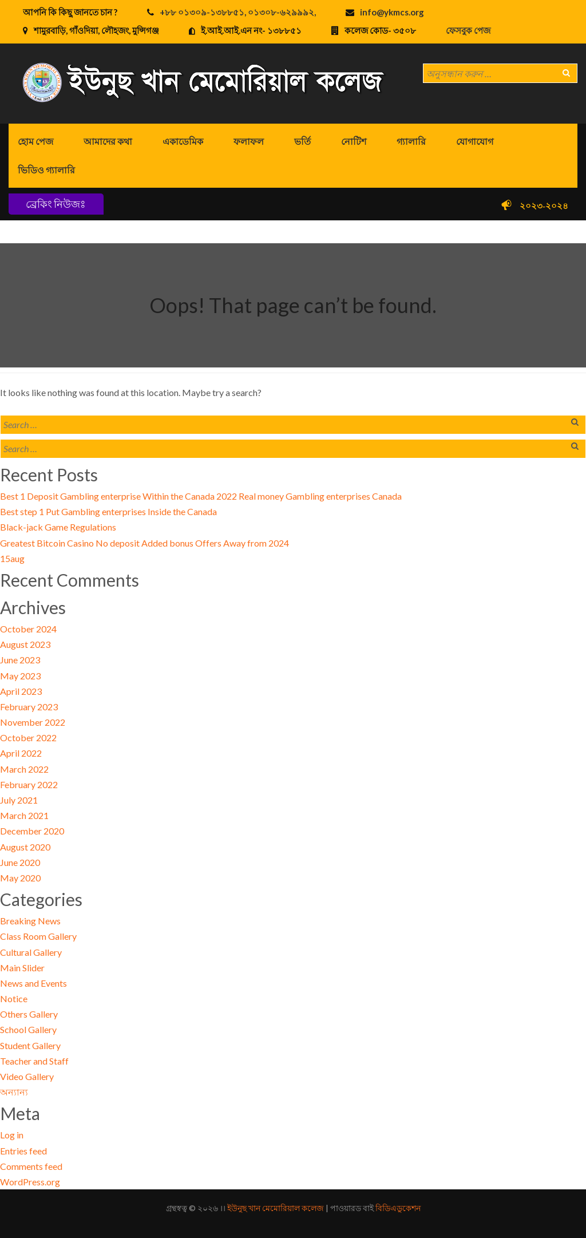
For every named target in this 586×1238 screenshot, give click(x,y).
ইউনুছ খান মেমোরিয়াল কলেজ (275, 1208)
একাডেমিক (183, 141)
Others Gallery (29, 1013)
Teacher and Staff (34, 1060)
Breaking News (30, 920)
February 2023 (29, 706)
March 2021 (24, 815)
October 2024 (28, 628)
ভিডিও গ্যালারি (46, 169)
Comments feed (31, 1166)
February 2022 (29, 784)
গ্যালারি (411, 141)
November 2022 (32, 722)
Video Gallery (27, 1076)
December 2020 (32, 830)
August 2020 (25, 846)
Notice (13, 998)
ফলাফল (248, 141)
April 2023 (21, 691)
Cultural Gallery (31, 952)
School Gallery (28, 1029)
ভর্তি (302, 141)
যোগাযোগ (474, 141)
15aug (12, 558)
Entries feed (23, 1150)
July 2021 (19, 799)
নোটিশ (353, 141)
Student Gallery (30, 1045)
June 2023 (20, 659)
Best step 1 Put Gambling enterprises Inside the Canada (108, 511)
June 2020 (20, 862)
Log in (11, 1134)
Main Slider (22, 967)
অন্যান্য (14, 1091)
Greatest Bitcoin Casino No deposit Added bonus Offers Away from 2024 (144, 542)
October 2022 (28, 737)
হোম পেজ (35, 141)
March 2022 (24, 769)
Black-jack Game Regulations (58, 526)
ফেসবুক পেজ (468, 30)
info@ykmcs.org (392, 12)
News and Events (33, 983)
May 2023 (20, 675)
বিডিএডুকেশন (398, 1208)
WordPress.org (30, 1181)
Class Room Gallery (38, 936)
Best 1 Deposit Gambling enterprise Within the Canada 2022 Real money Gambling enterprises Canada (201, 496)
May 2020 (20, 877)
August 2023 (25, 644)
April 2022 (21, 752)
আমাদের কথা (108, 141)
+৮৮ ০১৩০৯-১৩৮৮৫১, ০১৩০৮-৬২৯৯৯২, (238, 12)
